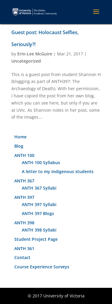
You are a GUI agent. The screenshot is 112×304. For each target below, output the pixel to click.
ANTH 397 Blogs (38, 213)
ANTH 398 (24, 223)
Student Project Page (36, 239)
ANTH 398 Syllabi (39, 230)
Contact (22, 257)
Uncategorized (26, 61)
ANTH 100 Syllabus (41, 162)
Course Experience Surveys (41, 267)
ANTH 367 (24, 181)
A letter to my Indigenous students (57, 171)
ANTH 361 (24, 248)
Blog (18, 146)
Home (20, 137)
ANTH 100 (24, 155)
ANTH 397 (24, 197)
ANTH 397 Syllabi (39, 204)
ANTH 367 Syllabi (39, 188)
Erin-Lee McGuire (34, 54)
